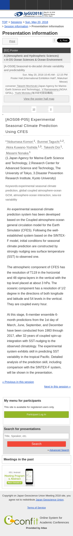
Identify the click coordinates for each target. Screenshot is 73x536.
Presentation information (48, 26)
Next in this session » (57, 386)
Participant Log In (36, 414)
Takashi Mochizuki (27, 85)
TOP (5, 22)
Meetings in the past (19, 459)
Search (36, 444)
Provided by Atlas (36, 528)
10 (34, 109)
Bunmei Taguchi (48, 141)
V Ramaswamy (50, 89)
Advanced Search (59, 450)
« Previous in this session (18, 381)
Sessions (16, 22)
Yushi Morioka (23, 92)
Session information (16, 26)
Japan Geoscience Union (50, 499)
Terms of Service (36, 507)
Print (9, 41)
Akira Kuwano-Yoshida (21, 147)
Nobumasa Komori (20, 141)
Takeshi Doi (52, 147)
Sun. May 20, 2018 (36, 22)
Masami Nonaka (17, 153)
